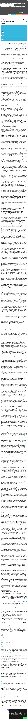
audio (24, 14)
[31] (7, 536)
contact (26, 12)
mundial (2, 39)
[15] (11, 349)
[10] (6, 289)
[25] (3, 477)
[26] (10, 480)
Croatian (2, 35)
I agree (25, 717)
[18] (21, 406)
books (18, 14)
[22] (6, 457)
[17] (13, 383)
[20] (24, 434)
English (2, 34)
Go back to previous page (5, 16)
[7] (19, 207)
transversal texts (21, 12)
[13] (26, 342)
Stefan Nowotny (4, 27)
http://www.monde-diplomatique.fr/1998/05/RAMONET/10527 (17, 601)
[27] (21, 482)
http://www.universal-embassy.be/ (10, 600)
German (2, 32)
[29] (1, 505)
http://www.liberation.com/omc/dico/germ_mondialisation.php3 (10, 616)
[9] (17, 249)
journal (12, 14)
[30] (5, 528)
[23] (8, 463)
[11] (7, 317)
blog (9, 14)
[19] (23, 428)
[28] (1, 490)
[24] (8, 474)
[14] (24, 343)
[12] (20, 334)
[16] (14, 356)
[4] (6, 63)
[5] (13, 144)
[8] (12, 243)
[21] (21, 445)
